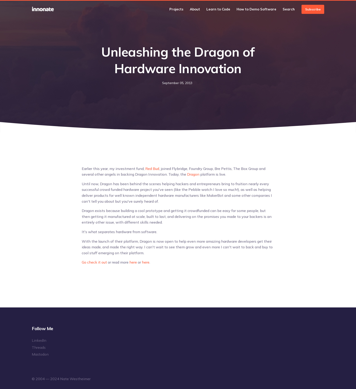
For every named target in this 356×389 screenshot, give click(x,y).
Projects (176, 9)
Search (289, 9)
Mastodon (40, 354)
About (195, 9)
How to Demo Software (256, 9)
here (133, 262)
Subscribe (313, 9)
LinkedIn (39, 340)
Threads (39, 347)
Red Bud (152, 168)
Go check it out (94, 262)
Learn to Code (218, 9)
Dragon (193, 174)
